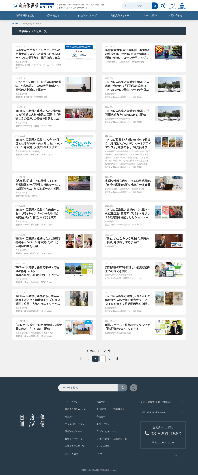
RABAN (102, 453)
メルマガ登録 (150, 15)
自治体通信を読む (25, 15)
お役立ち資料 (103, 446)
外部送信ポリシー (73, 431)
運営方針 (69, 416)
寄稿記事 (101, 416)
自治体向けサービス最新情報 (111, 409)
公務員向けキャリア (121, 15)
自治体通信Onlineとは (75, 409)
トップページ (71, 401)
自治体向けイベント (56, 15)
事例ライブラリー (105, 424)
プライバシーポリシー (76, 424)
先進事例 (101, 401)
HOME (15, 23)
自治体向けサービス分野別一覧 (112, 439)
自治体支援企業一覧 (74, 446)
